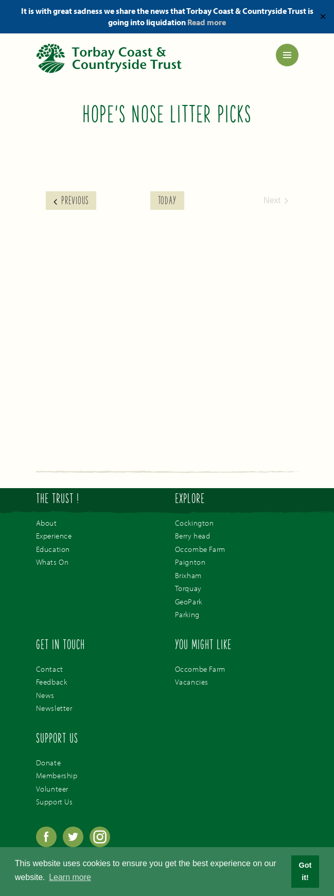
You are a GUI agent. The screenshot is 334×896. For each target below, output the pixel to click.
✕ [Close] (323, 16)
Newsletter (54, 708)
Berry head (192, 536)
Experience (54, 536)
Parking (187, 614)
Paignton (190, 562)
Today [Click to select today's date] (167, 201)
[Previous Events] (71, 200)
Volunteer (52, 789)
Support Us (54, 802)
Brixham (188, 575)
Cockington (194, 523)
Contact (49, 669)
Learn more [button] (70, 877)
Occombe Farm (200, 549)
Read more (206, 22)
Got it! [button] (305, 871)
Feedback (51, 682)
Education (53, 549)
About (46, 523)
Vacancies (191, 682)
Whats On (52, 562)
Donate (48, 762)
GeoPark (188, 601)
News (45, 695)
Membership (57, 775)
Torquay (188, 588)
